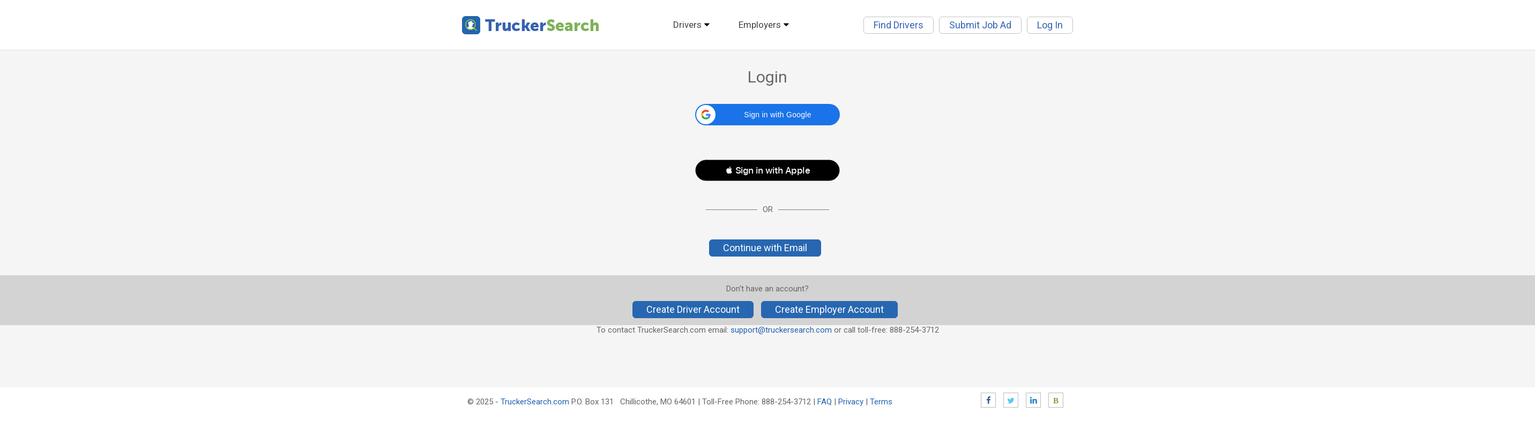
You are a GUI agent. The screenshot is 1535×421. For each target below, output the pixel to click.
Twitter (1010, 400)
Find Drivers (898, 25)
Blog (1055, 400)
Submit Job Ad (980, 25)
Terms (881, 402)
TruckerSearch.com (535, 402)
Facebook (988, 400)
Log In (1050, 25)
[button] (767, 114)
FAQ (824, 402)
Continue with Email (765, 247)
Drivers (687, 24)
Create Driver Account (693, 309)
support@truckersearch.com (781, 330)
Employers (760, 24)
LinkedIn (1033, 400)
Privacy (850, 402)
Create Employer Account (829, 309)
